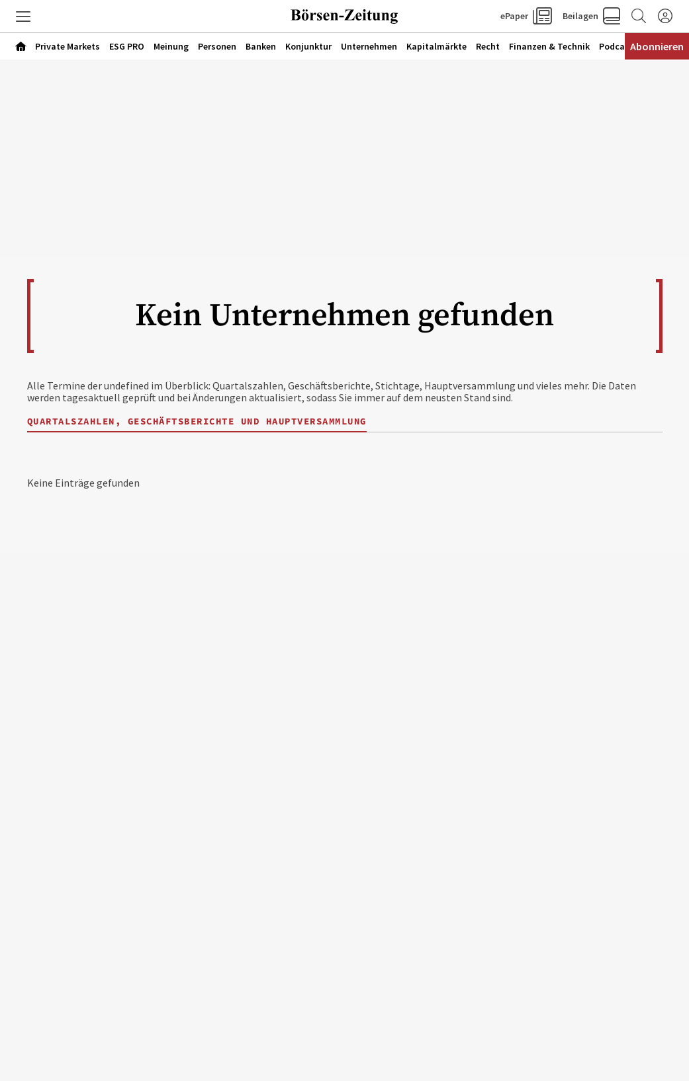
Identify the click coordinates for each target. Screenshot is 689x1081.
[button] (23, 16)
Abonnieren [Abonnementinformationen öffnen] (657, 46)
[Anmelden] (665, 16)
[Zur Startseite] (345, 16)
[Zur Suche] (638, 16)
